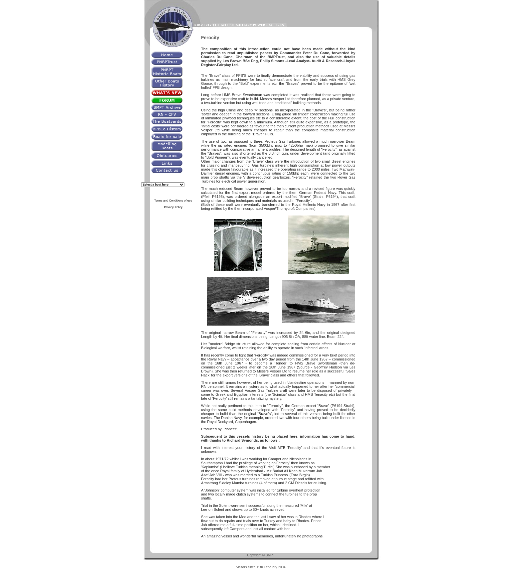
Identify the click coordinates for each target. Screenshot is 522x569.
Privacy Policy (173, 207)
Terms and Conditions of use (173, 200)
